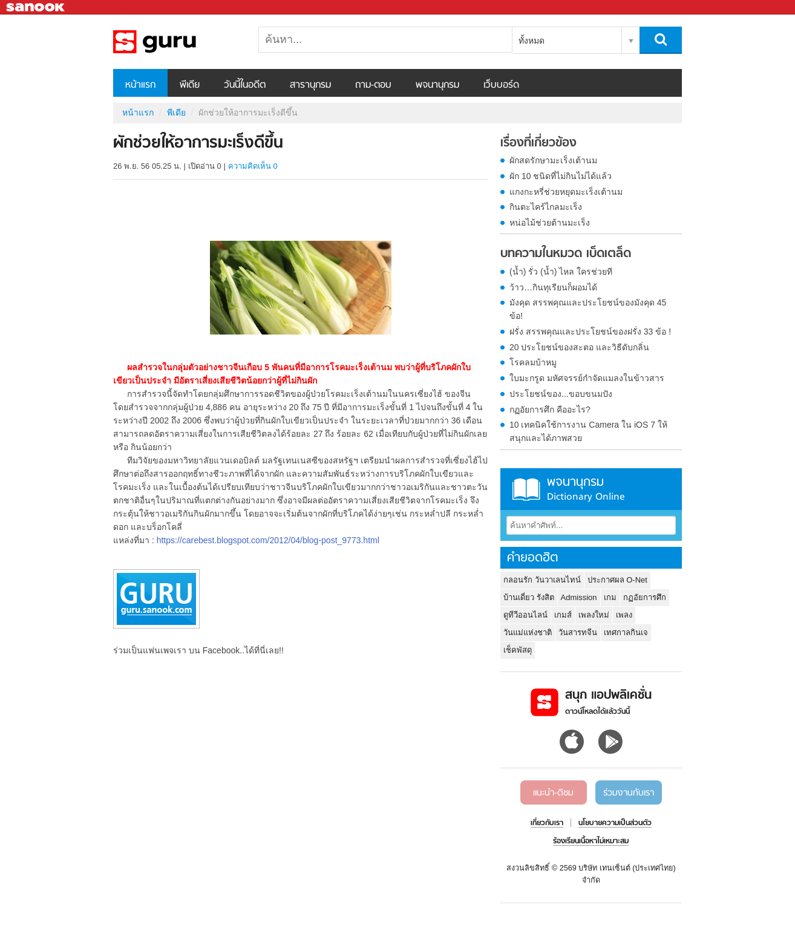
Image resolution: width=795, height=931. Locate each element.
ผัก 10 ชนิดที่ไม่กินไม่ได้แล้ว (560, 176)
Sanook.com (36, 7)
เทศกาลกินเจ (626, 632)
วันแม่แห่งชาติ (527, 632)
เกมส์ (563, 614)
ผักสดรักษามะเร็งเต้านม (553, 160)
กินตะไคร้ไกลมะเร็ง (545, 207)
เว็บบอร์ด (501, 85)
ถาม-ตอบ (373, 85)
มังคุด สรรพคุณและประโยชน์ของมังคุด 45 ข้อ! (587, 309)
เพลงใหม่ (593, 614)
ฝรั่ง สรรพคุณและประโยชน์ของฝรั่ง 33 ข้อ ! (590, 331)
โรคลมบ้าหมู (533, 362)
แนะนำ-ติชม (553, 793)
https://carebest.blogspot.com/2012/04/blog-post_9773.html (268, 540)
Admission (579, 597)
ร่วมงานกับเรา (628, 793)
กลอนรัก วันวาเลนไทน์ (542, 579)
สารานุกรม (310, 85)
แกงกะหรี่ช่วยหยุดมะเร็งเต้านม (566, 192)
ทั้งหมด (532, 40)
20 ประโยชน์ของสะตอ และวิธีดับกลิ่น (579, 347)
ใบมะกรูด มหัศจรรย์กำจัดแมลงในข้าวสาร (586, 378)
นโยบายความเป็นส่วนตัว (615, 823)
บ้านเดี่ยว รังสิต (528, 597)
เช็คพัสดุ (517, 650)
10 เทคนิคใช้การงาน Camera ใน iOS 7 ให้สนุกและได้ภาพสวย (588, 431)
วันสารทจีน (577, 632)
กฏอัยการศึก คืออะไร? (550, 409)
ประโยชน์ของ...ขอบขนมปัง (560, 394)
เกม (610, 597)
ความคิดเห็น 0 (253, 166)
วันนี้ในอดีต (245, 85)
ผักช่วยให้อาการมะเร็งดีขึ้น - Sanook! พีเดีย (176, 41)
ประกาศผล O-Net (617, 579)
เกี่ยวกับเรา (547, 823)
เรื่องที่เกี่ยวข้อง (538, 143)
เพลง (624, 614)
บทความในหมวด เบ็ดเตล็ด (565, 254)
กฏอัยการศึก (644, 597)
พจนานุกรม (437, 85)
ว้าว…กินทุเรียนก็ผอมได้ (553, 287)
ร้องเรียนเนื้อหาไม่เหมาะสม (591, 841)
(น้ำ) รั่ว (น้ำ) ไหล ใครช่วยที (560, 271)
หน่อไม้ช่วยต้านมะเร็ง (549, 222)
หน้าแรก (140, 85)
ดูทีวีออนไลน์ (525, 614)
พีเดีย (190, 85)
